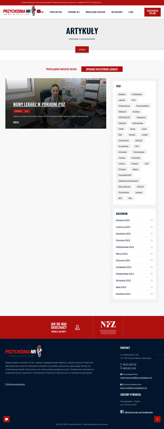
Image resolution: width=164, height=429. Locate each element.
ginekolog (141, 117)
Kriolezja (122, 169)
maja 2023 (134, 287)
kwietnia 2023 (134, 293)
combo (145, 134)
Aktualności (116, 11)
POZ (41, 11)
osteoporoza (124, 105)
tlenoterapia (138, 152)
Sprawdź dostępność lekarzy (102, 69)
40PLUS (138, 140)
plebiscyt (122, 111)
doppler (134, 163)
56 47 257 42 (129, 364)
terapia (122, 157)
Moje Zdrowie (124, 186)
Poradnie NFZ (73, 12)
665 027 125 (129, 368)
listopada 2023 (134, 267)
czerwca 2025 (134, 227)
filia (130, 198)
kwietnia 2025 (134, 233)
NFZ (120, 198)
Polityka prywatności (15, 384)
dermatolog (124, 140)
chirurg (122, 163)
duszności (136, 157)
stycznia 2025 (134, 240)
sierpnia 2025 (134, 220)
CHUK (121, 128)
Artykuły (82, 49)
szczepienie (124, 146)
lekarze (122, 100)
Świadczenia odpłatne (94, 12)
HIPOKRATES (124, 117)
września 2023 (134, 280)
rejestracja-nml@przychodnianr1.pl (136, 377)
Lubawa (138, 192)
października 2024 (134, 247)
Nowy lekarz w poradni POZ (39, 104)
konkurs (136, 111)
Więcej (16, 122)
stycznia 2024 (134, 260)
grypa (132, 128)
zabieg (135, 169)
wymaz (132, 134)
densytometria (142, 105)
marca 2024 (134, 253)
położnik (122, 123)
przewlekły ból (125, 175)
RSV (120, 134)
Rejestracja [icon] (151, 12)
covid (144, 128)
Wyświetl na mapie (58, 331)
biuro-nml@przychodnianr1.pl (133, 388)
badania (122, 94)
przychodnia (124, 192)
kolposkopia (137, 123)
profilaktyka (137, 94)
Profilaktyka (55, 11)
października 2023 (134, 273)
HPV (137, 146)
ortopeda (123, 152)
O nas (130, 12)
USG (147, 163)
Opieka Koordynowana (128, 180)
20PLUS (140, 186)
